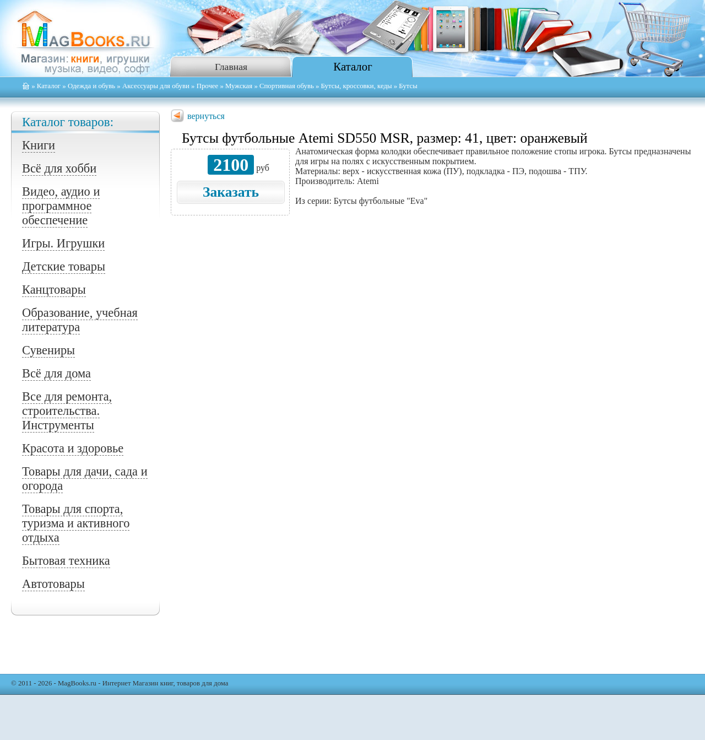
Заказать (231, 192)
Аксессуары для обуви (155, 86)
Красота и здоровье (72, 448)
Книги (38, 145)
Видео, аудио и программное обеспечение (61, 206)
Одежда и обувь (91, 86)
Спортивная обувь (286, 86)
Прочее (208, 86)
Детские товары (63, 266)
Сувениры (48, 350)
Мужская (238, 86)
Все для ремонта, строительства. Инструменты (67, 411)
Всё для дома (56, 373)
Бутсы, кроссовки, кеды (356, 86)
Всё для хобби (59, 168)
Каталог (352, 66)
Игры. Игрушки (63, 243)
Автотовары (53, 584)
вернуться (206, 116)
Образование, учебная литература (80, 320)
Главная (231, 66)
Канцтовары (54, 289)
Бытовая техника (66, 561)
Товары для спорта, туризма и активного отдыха (75, 523)
